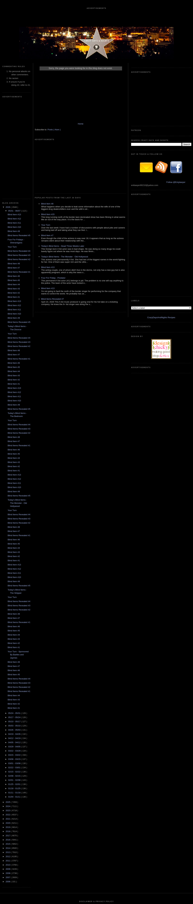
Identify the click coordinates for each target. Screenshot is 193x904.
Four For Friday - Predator (53, 233)
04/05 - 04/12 (14, 646)
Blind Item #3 (14, 192)
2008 (8, 776)
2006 (8, 785)
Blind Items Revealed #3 (19, 158)
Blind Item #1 (14, 200)
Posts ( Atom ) (54, 133)
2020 (8, 726)
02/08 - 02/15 (14, 679)
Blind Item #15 (48, 169)
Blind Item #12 (14, 122)
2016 (8, 743)
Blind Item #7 (14, 171)
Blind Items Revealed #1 (19, 175)
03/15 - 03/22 (14, 658)
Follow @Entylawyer (175, 134)
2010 (8, 768)
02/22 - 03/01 (14, 671)
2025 (8, 705)
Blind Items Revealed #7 (52, 254)
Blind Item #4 (14, 188)
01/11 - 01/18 (14, 696)
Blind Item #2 (14, 196)
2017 (8, 739)
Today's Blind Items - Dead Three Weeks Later (62, 201)
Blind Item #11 (14, 126)
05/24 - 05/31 (14, 616)
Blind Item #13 (14, 118)
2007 (8, 781)
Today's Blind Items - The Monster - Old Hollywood (17, 406)
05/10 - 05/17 (14, 625)
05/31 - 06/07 (14, 114)
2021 (8, 722)
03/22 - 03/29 (14, 654)
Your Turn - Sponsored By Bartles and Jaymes (18, 558)
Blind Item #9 (14, 135)
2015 (8, 747)
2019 (8, 730)
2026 (8, 110)
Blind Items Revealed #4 (19, 154)
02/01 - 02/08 (14, 683)
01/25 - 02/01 (14, 688)
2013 (8, 756)
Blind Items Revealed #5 (19, 139)
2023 (8, 714)
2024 (8, 710)
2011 (8, 764)
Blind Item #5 (14, 184)
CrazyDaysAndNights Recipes (161, 172)
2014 (8, 751)
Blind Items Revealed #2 (19, 163)
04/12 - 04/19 (14, 642)
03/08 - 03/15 (14, 662)
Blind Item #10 (14, 130)
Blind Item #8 (14, 167)
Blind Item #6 (14, 179)
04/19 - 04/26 (14, 637)
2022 (8, 718)
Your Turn (12, 150)
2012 (8, 760)
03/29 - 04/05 (14, 650)
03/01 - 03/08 (14, 667)
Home (80, 127)
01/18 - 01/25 (14, 692)
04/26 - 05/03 (14, 633)
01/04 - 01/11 (14, 700)
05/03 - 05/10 (14, 629)
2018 (8, 735)
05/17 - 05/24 (14, 621)
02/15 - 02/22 (14, 675)
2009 (8, 772)
